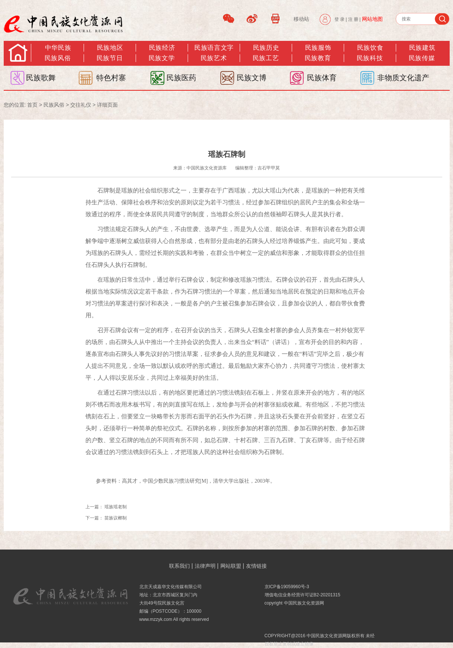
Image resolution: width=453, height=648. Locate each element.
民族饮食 (370, 47)
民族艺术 (214, 58)
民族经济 (162, 47)
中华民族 (58, 47)
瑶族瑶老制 (115, 506)
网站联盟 (230, 566)
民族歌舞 (41, 78)
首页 (32, 105)
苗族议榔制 (115, 518)
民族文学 (162, 58)
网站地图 (372, 19)
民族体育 (322, 78)
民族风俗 (58, 58)
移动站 (301, 19)
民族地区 (110, 47)
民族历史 (266, 47)
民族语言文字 (213, 47)
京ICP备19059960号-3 (287, 586)
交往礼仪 (80, 105)
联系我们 (179, 566)
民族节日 (110, 58)
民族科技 (370, 58)
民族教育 (318, 58)
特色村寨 (111, 78)
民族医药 (181, 78)
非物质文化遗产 (403, 78)
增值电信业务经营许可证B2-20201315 (302, 594)
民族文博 (251, 78)
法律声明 (205, 566)
